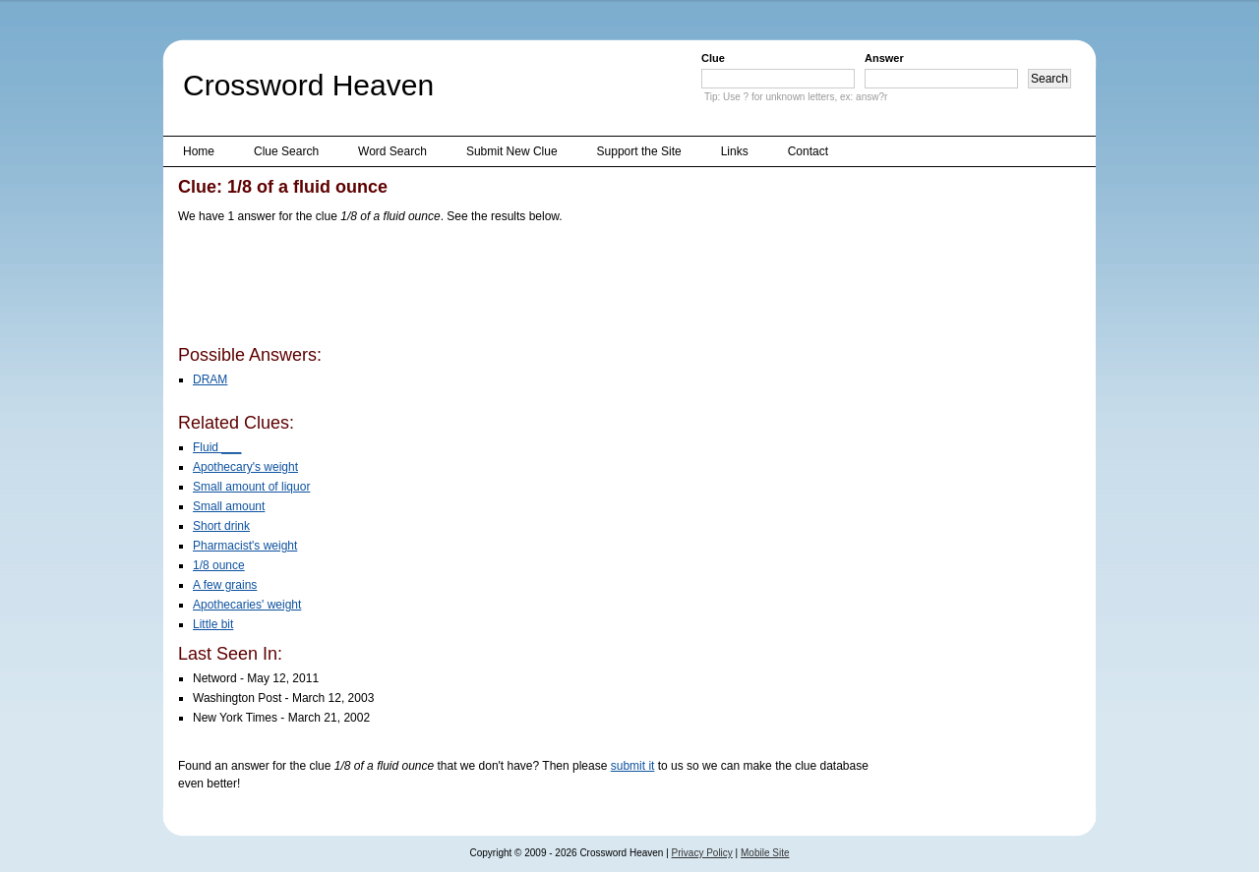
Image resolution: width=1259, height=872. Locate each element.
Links (735, 151)
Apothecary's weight (245, 467)
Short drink (221, 526)
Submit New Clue (512, 151)
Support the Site (639, 151)
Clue (713, 58)
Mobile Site (765, 852)
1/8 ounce (219, 565)
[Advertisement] (536, 288)
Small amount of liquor (251, 487)
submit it (633, 766)
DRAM (210, 379)
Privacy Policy (702, 852)
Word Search (392, 151)
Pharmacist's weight (245, 545)
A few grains (225, 585)
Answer (884, 58)
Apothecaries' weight (247, 604)
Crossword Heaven (308, 85)
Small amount (229, 506)
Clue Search (286, 151)
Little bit (213, 624)
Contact (808, 151)
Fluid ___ (217, 447)
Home (198, 151)
